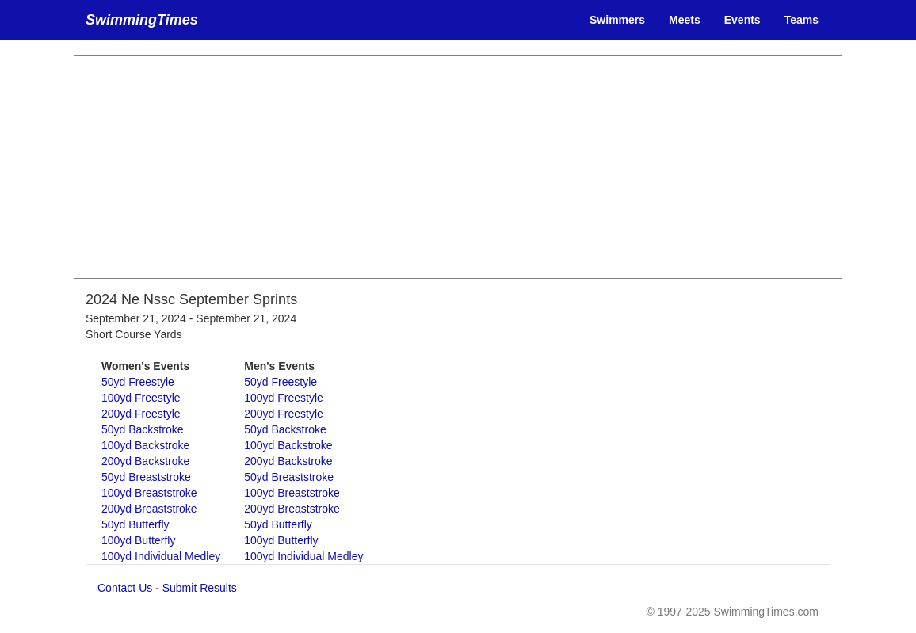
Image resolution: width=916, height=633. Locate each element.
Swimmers (617, 19)
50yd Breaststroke (146, 477)
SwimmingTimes (142, 20)
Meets (684, 19)
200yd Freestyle (141, 413)
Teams (801, 19)
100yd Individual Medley (160, 556)
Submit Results (199, 588)
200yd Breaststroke (149, 508)
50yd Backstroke (142, 429)
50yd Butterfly (135, 524)
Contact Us (124, 588)
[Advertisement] (458, 167)
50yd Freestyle (137, 382)
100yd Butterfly (138, 540)
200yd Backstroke (145, 461)
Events (742, 19)
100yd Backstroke (145, 445)
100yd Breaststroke (149, 492)
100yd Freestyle (141, 397)
